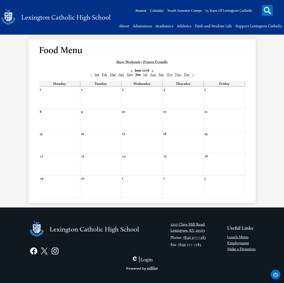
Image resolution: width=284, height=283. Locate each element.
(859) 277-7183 (194, 237)
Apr (121, 74)
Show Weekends (128, 62)
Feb (104, 74)
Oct (169, 74)
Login (142, 259)
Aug (153, 74)
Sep (161, 74)
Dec (187, 74)
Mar (113, 74)
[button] (124, 26)
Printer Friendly (155, 62)
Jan (97, 74)
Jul (145, 74)
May (130, 74)
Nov (178, 74)
